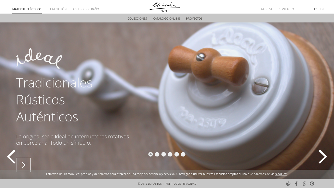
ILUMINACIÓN (57, 9)
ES (315, 9)
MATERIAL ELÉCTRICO (26, 9)
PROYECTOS (194, 18)
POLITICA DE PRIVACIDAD (180, 183)
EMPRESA (266, 9)
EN (322, 9)
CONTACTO (286, 9)
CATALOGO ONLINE (166, 18)
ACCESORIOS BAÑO (86, 9)
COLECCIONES (137, 18)
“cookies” (281, 174)
